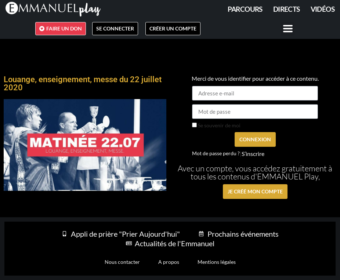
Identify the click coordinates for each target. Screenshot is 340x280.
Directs (286, 9)
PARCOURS (245, 9)
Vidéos (322, 9)
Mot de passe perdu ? (216, 153)
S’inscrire (253, 153)
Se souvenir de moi (216, 125)
